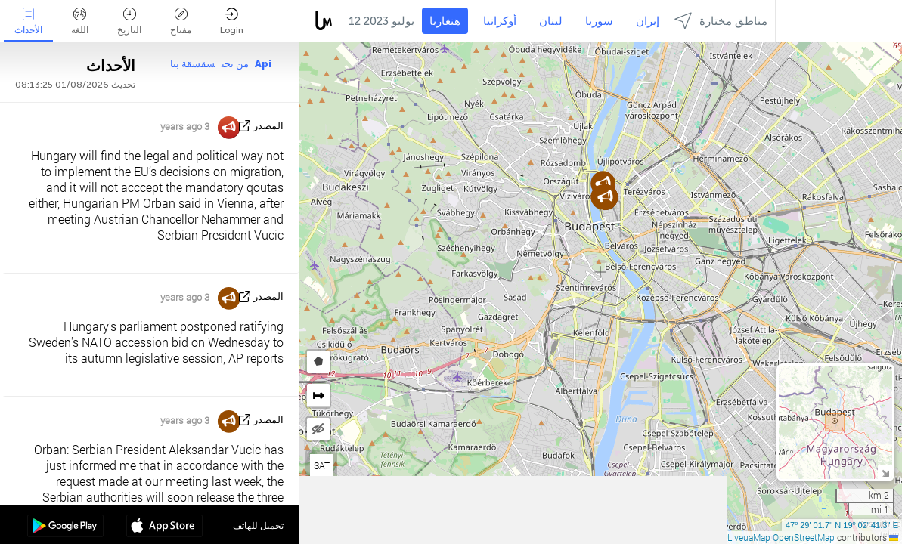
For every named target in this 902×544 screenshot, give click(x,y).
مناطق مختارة (720, 20)
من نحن (235, 64)
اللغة (79, 22)
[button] (605, 197)
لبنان (551, 21)
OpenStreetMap (804, 537)
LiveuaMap (748, 537)
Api (263, 64)
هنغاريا (444, 21)
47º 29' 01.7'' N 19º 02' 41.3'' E (842, 525)
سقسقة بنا (192, 64)
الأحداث (28, 22)
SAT (322, 465)
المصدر (268, 125)
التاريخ (129, 22)
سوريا (599, 21)
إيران (647, 21)
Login (231, 22)
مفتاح (180, 22)
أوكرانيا (499, 21)
